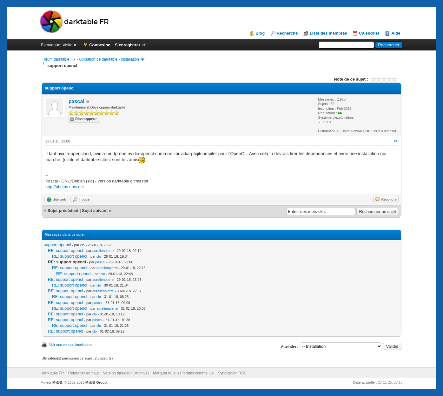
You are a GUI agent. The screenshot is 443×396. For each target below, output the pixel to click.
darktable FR (53, 373)
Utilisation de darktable (98, 59)
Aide (395, 33)
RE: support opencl (65, 250)
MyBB (57, 382)
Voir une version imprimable (70, 344)
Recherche (287, 33)
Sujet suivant (95, 210)
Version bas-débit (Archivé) (126, 373)
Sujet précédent (63, 210)
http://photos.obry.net (64, 186)
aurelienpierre (103, 251)
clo (82, 245)
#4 (396, 141)
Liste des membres (328, 33)
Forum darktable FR (59, 59)
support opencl (57, 244)
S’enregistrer (127, 45)
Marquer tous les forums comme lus (183, 373)
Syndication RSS (232, 373)
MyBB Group (96, 382)
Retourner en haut (83, 373)
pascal (76, 101)
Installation (130, 59)
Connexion (99, 45)
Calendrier (369, 33)
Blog (260, 33)
